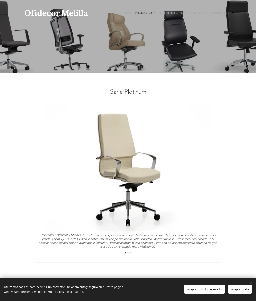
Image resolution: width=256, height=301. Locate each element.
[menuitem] (211, 13)
